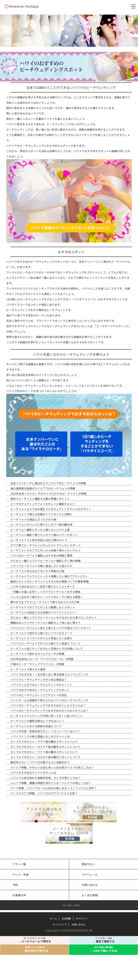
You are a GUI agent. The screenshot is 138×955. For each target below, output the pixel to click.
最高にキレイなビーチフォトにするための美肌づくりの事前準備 (49, 581)
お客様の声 (19, 895)
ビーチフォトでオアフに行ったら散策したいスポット (42, 607)
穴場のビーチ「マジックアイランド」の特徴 (37, 664)
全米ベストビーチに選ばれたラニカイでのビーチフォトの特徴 (48, 483)
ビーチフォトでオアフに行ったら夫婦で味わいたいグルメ (45, 550)
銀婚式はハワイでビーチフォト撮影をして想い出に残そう (45, 623)
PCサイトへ (82, 918)
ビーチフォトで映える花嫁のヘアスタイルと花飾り (41, 514)
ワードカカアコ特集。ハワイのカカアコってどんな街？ (44, 793)
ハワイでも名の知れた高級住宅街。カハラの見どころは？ (45, 778)
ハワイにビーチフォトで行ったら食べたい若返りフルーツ (45, 643)
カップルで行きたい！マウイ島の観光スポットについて (44, 742)
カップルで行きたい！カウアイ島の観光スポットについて (45, 747)
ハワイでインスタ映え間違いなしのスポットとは (40, 736)
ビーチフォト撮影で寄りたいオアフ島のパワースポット (44, 535)
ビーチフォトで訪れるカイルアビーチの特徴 (37, 654)
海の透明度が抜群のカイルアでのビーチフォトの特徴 (42, 488)
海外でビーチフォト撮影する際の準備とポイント (40, 499)
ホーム (53, 918)
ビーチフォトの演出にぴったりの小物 (33, 519)
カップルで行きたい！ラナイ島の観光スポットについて (44, 752)
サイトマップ (60, 924)
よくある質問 (90, 895)
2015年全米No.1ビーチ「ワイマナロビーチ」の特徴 (41, 659)
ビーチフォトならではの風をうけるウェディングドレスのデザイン (50, 509)
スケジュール (90, 874)
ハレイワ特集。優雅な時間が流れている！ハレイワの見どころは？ (50, 783)
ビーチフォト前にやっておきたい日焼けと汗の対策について (46, 649)
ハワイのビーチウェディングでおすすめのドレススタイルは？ (48, 705)
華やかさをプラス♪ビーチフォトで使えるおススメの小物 (44, 602)
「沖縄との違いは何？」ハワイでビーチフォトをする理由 (45, 592)
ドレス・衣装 (20, 874)
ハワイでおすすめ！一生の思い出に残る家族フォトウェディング (49, 674)
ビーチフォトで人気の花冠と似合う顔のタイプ (38, 540)
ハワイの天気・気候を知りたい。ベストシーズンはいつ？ (45, 731)
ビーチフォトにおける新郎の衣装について (36, 726)
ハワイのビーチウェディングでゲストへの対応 (38, 695)
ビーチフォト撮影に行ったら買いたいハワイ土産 (40, 530)
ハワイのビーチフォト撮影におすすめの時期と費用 (41, 555)
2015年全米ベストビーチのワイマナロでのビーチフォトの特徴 (48, 493)
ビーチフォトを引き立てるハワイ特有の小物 (37, 571)
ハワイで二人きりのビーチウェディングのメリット (41, 685)
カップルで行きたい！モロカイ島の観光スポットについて (45, 757)
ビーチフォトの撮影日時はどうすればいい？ (37, 721)
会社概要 (66, 918)
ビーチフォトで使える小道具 (27, 669)
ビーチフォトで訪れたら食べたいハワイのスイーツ (41, 633)
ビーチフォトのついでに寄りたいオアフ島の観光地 (41, 524)
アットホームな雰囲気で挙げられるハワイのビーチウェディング (49, 700)
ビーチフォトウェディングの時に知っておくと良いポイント (46, 716)
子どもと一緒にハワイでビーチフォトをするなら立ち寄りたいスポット (53, 618)
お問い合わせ (90, 885)
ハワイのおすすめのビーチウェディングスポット (40, 690)
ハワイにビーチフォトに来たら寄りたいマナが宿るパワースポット (50, 628)
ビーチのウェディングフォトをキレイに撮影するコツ (42, 504)
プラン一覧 (19, 864)
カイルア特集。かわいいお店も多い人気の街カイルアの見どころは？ (52, 767)
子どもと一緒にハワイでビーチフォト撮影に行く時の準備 (45, 561)
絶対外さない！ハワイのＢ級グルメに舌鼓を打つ (40, 762)
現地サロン (88, 864)
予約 (15, 885)
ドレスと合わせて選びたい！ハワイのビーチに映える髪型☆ (46, 597)
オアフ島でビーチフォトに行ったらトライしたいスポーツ (45, 545)
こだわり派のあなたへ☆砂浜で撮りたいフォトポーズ (42, 587)
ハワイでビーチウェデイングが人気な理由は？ (38, 680)
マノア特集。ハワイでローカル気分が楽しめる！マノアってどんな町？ (53, 788)
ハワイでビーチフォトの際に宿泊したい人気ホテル (41, 566)
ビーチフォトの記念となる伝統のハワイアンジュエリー (43, 612)
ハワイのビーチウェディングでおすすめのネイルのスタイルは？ (49, 711)
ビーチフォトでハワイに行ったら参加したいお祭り (41, 638)
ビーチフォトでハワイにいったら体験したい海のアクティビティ (49, 576)
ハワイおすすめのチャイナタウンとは (33, 773)
